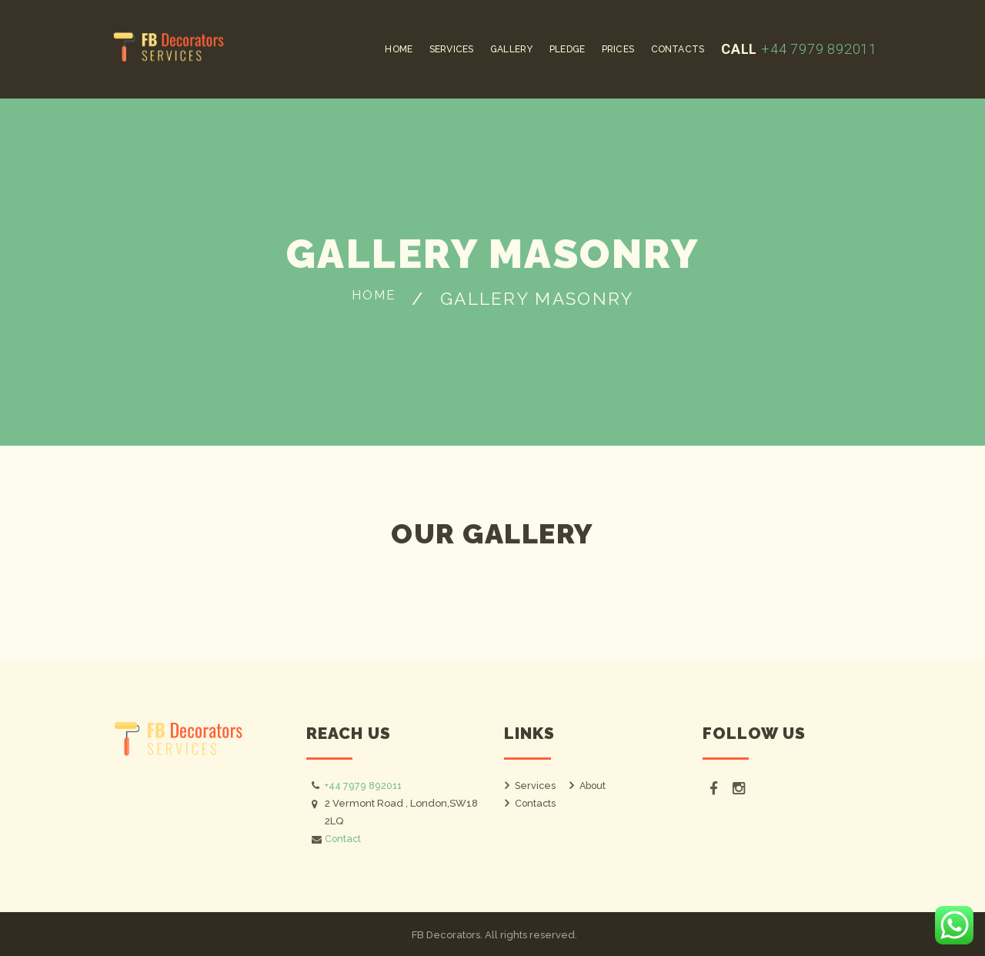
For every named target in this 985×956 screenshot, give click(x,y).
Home (373, 299)
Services (536, 785)
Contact (343, 838)
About (593, 785)
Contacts (536, 803)
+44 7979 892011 (817, 49)
